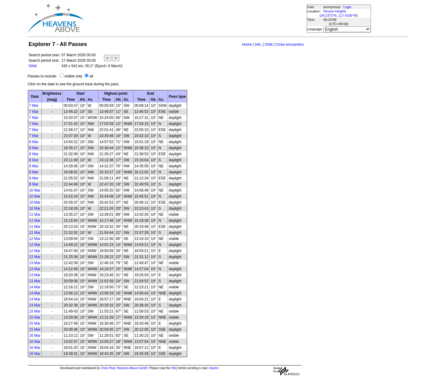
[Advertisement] (195, 18)
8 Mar (34, 142)
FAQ (174, 368)
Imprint (213, 368)
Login (347, 7)
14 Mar (34, 287)
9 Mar (34, 166)
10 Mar (34, 190)
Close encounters (290, 44)
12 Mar (34, 239)
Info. (258, 44)
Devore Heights (335, 11)
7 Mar (34, 105)
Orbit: (33, 66)
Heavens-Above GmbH (132, 368)
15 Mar (34, 311)
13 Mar (34, 263)
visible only (73, 76)
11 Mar (34, 214)
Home (247, 44)
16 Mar (34, 335)
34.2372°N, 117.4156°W (339, 15)
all (91, 76)
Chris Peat (108, 368)
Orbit (268, 44)
